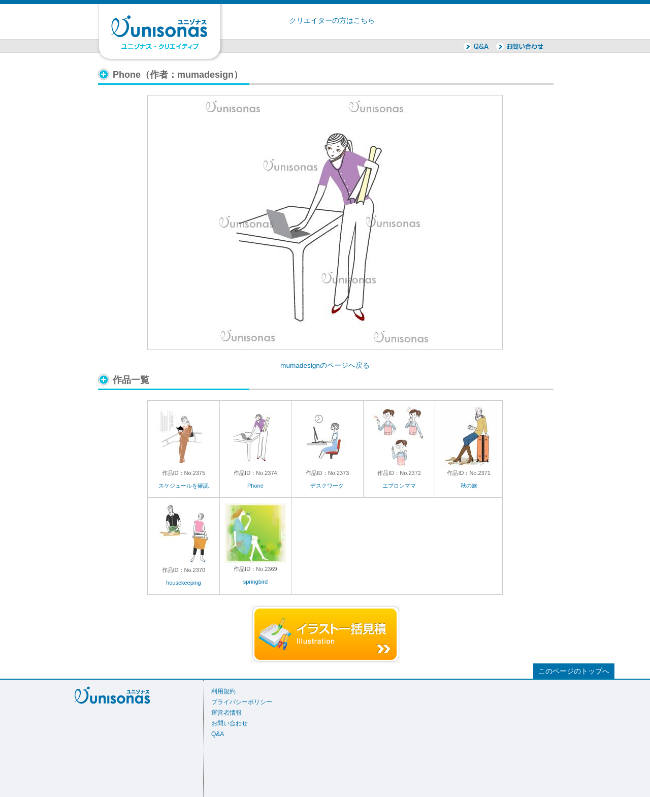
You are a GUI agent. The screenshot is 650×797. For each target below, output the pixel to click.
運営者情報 (226, 712)
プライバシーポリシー (241, 702)
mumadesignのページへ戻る (325, 365)
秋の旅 (469, 486)
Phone (255, 486)
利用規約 (223, 691)
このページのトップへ (573, 671)
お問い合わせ (229, 723)
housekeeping (183, 583)
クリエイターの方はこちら (332, 20)
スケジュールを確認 (183, 486)
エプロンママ (399, 486)
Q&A (217, 734)
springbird (255, 582)
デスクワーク (327, 486)
